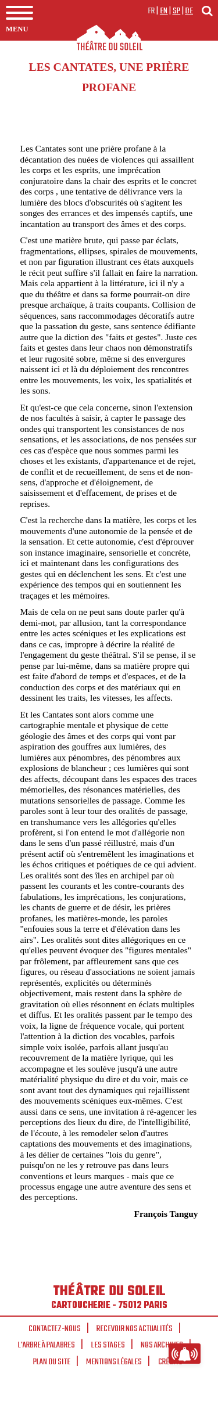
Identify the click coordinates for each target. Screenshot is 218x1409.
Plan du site (51, 1362)
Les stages (108, 1345)
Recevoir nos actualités (135, 1329)
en (164, 11)
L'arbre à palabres (46, 1345)
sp (177, 11)
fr (151, 11)
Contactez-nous (54, 1329)
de (189, 11)
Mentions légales (114, 1362)
